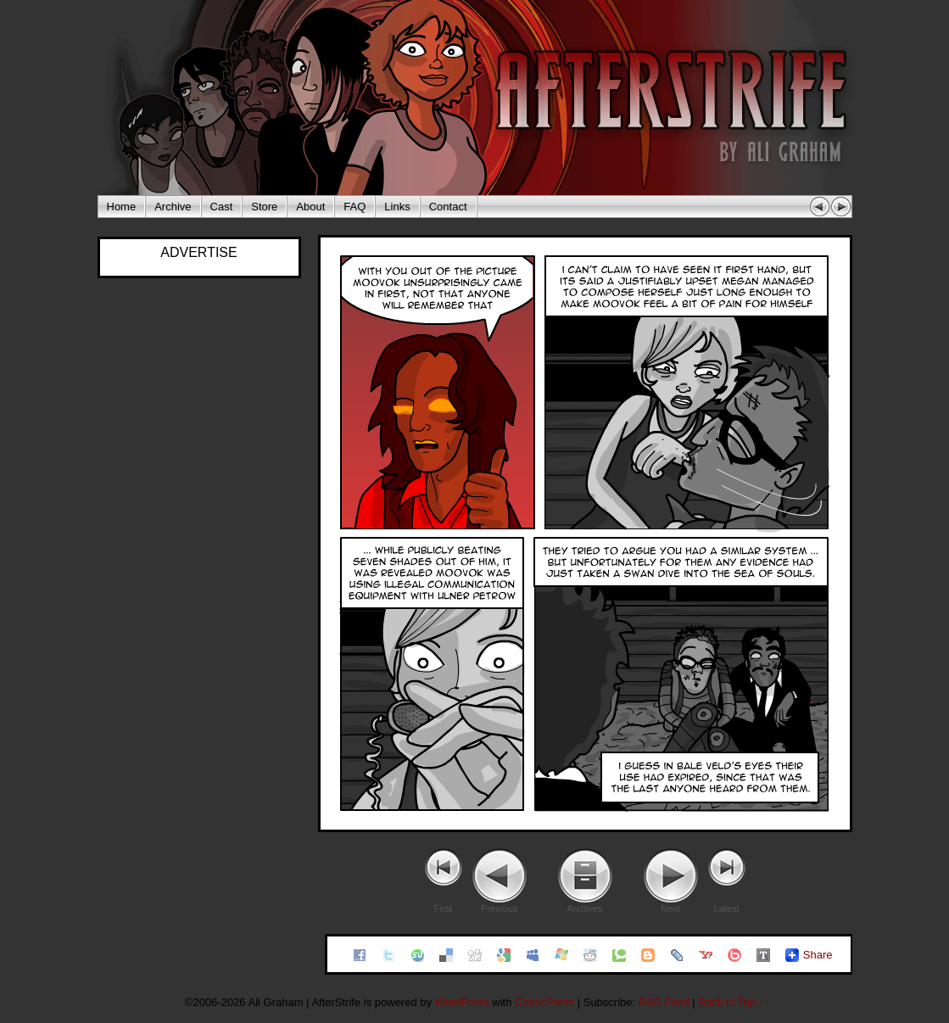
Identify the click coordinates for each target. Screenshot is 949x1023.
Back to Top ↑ (731, 1002)
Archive (172, 206)
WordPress (462, 1002)
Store (264, 206)
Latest (727, 908)
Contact (448, 206)
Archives (584, 908)
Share (818, 954)
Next (670, 908)
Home (122, 206)
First (443, 908)
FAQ (354, 206)
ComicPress (544, 1002)
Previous (499, 908)
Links (397, 206)
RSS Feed (664, 1002)
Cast (221, 206)
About (310, 206)
